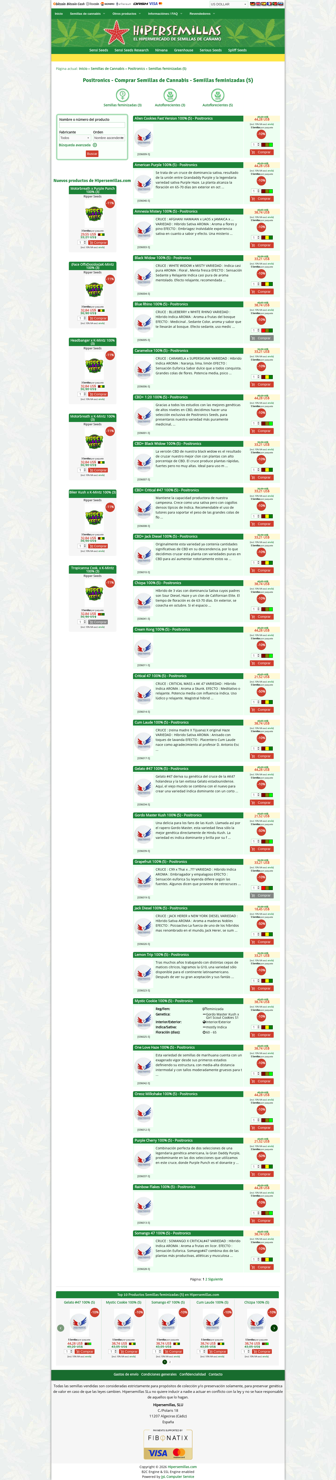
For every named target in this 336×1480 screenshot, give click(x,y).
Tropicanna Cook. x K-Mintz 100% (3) (92, 569)
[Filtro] (92, 125)
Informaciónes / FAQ (163, 13)
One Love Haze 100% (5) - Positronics (165, 1047)
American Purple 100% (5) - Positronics (166, 164)
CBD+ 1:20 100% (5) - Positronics (161, 397)
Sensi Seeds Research (132, 50)
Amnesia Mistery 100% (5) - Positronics (166, 211)
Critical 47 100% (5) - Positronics (160, 675)
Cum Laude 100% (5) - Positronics (162, 722)
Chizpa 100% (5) (256, 1302)
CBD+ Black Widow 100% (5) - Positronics (168, 443)
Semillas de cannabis (85, 13)
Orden (98, 132)
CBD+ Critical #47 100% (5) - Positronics (167, 490)
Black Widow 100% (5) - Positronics (163, 257)
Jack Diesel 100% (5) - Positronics (161, 908)
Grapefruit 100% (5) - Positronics (161, 861)
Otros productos (124, 13)
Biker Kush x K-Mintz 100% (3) (92, 492)
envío (101, 247)
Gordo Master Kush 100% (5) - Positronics (168, 815)
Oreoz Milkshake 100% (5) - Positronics (166, 1093)
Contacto (215, 1374)
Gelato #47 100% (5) (79, 1302)
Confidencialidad (192, 1374)
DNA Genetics (283, 57)
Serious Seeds (211, 50)
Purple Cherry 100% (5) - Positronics (163, 1140)
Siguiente (215, 1279)
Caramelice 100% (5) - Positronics (161, 350)
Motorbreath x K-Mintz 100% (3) (92, 418)
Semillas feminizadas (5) (167, 68)
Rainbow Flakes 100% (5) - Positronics (165, 1186)
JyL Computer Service (177, 1476)
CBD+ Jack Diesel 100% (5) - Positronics (166, 536)
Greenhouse (183, 50)
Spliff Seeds (237, 50)
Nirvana (161, 50)
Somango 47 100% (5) (168, 1302)
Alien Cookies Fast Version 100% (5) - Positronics (174, 118)
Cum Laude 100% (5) (212, 1302)
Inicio (59, 13)
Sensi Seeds (98, 50)
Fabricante (67, 132)
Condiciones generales (159, 1374)
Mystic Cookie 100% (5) (123, 1302)
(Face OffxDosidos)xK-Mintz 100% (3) (92, 266)
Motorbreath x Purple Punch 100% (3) (92, 190)
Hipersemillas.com (182, 1467)
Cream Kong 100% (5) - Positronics (162, 629)
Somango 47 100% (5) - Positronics (163, 1233)
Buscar (92, 154)
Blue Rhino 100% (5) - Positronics (161, 304)
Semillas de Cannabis (107, 68)
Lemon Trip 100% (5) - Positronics (162, 954)
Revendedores (200, 13)
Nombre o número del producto (84, 119)
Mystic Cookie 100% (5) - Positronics (164, 1000)
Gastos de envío (126, 1374)
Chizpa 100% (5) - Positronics (158, 582)
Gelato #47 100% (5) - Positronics (161, 768)
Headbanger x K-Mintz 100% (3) (92, 342)
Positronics (136, 68)
